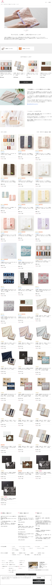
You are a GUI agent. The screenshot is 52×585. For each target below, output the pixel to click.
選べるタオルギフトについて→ (32, 103)
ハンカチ (13, 546)
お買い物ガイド (11, 568)
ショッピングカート (22, 566)
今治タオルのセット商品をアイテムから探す (9, 4)
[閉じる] (50, 580)
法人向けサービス (22, 560)
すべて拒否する (38, 580)
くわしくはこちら (4, 526)
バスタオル (46, 546)
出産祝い (32, 552)
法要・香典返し (27, 554)
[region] (26, 580)
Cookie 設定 (39, 577)
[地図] (40, 565)
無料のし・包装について (12, 570)
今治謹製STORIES (4, 566)
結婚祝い (13, 552)
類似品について (22, 562)
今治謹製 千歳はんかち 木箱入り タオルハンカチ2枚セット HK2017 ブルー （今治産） (19, 74)
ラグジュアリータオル (40, 548)
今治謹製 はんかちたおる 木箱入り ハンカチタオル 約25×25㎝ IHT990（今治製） (6, 74)
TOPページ (3, 560)
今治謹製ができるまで (12, 564)
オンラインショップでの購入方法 (14, 566)
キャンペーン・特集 (5, 562)
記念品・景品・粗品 (37, 554)
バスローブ (31, 548)
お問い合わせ (27, 574)
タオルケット (14, 548)
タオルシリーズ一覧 (5, 564)
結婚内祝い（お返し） (22, 552)
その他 (24, 549)
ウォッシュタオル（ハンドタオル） (25, 546)
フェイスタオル (37, 546)
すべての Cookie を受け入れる (38, 582)
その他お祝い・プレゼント (16, 554)
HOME (2, 4)
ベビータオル (23, 548)
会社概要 (21, 564)
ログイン (46, 2)
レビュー (3, 568)
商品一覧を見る (26, 82)
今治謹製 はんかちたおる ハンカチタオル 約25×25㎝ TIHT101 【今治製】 (32, 74)
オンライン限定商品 (15, 549)
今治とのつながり (11, 562)
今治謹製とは (11, 560)
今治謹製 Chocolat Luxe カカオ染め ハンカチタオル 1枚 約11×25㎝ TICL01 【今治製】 (45, 74)
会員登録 (49, 2)
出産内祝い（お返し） (41, 552)
